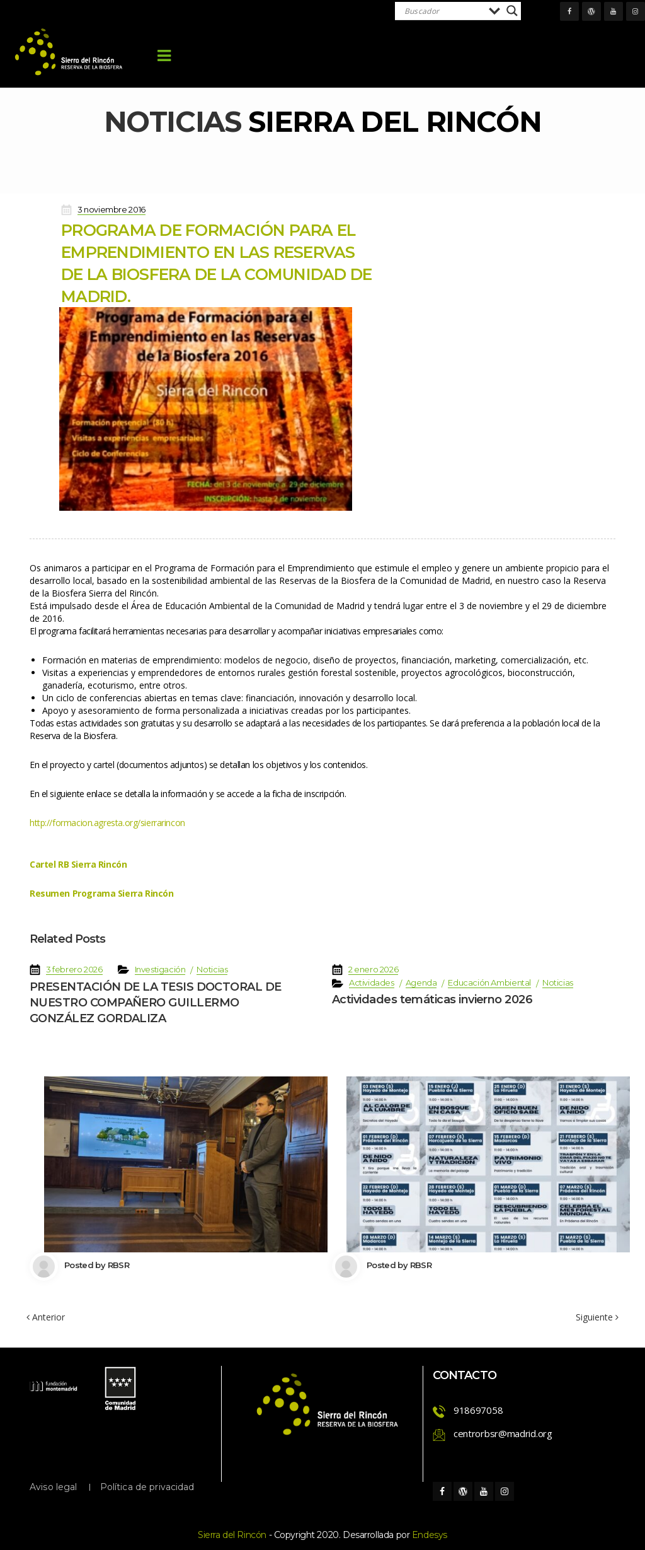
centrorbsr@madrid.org (503, 1433)
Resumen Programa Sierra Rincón (101, 893)
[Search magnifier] (512, 11)
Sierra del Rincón (232, 1535)
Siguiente (597, 1317)
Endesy (429, 1535)
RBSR (118, 1265)
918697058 (478, 1410)
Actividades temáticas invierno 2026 (432, 999)
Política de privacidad (147, 1487)
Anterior (45, 1317)
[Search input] (443, 11)
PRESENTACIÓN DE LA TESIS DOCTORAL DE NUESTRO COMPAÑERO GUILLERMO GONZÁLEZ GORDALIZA (156, 1002)
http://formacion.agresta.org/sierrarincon (107, 823)
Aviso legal (53, 1487)
